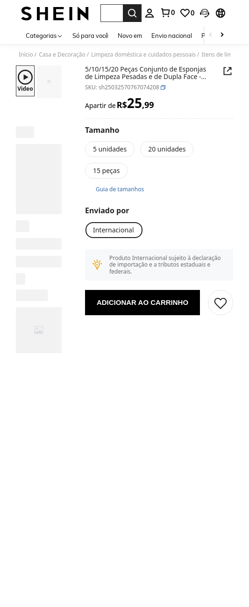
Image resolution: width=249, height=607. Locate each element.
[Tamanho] (102, 130)
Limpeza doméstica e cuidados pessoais (143, 54)
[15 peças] (106, 171)
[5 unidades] (110, 149)
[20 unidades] (166, 149)
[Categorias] (44, 35)
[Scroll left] (210, 35)
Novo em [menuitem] (130, 35)
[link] (186, 13)
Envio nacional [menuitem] (171, 35)
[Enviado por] (107, 210)
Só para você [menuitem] (90, 35)
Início (26, 54)
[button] (111, 13)
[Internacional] (113, 230)
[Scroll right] (222, 35)
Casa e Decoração (62, 54)
